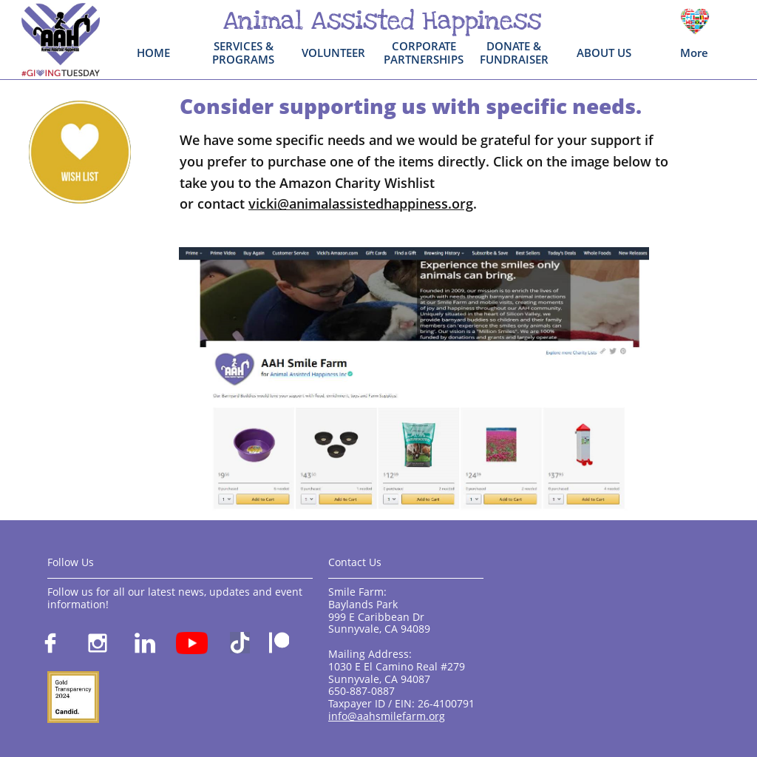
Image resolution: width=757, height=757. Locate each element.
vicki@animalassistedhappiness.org (360, 203)
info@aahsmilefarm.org (386, 716)
